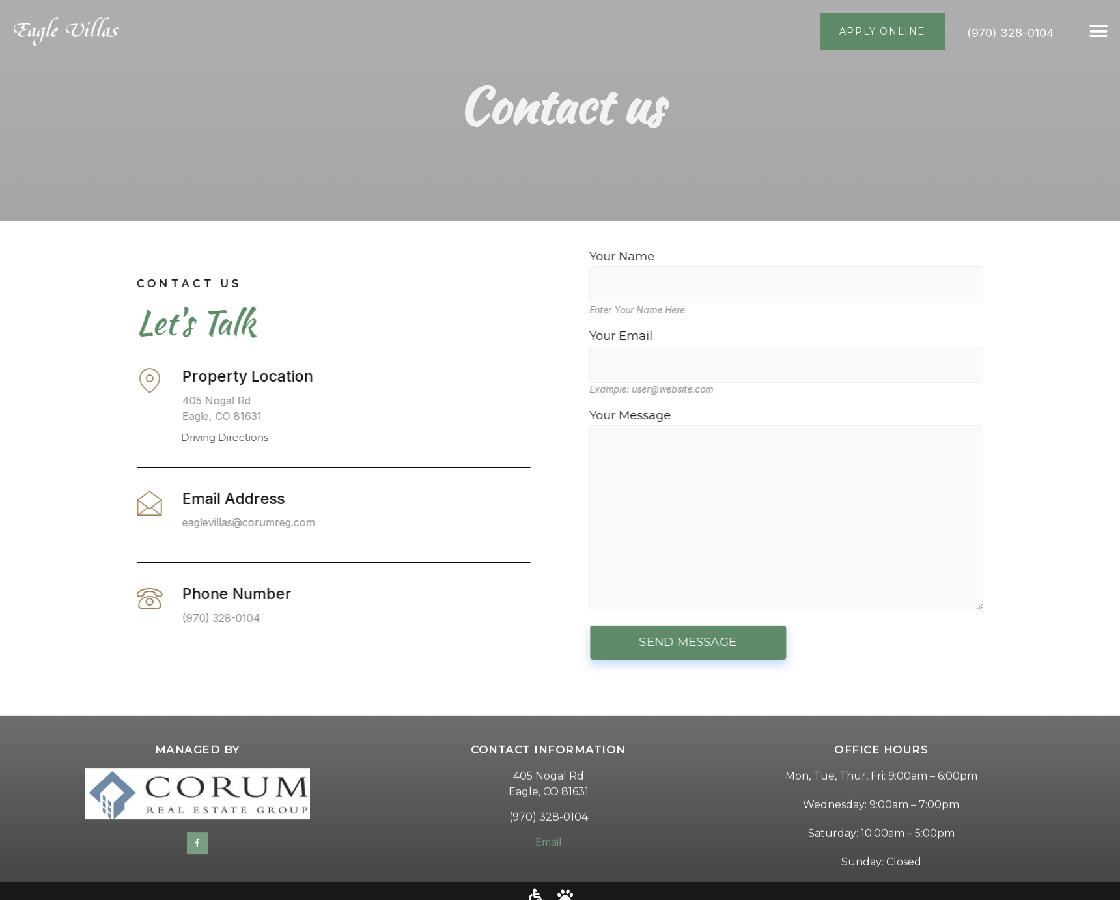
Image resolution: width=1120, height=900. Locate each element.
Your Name (863, 270)
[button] (1098, 31)
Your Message (863, 510)
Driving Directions (147, 437)
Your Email (863, 350)
